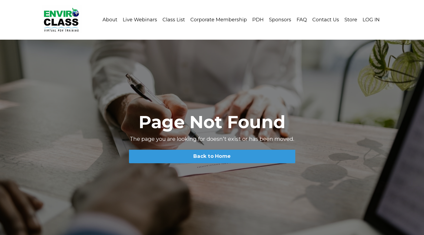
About (109, 20)
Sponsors (280, 20)
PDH (258, 20)
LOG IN (371, 20)
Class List (174, 20)
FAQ (302, 20)
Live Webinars (140, 20)
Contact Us (325, 20)
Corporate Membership (218, 20)
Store (351, 20)
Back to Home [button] (212, 156)
